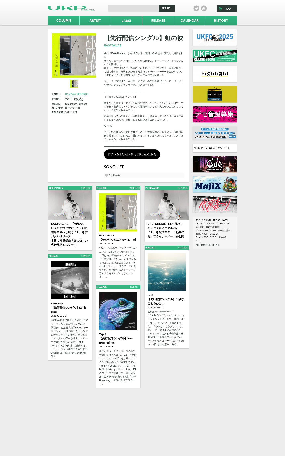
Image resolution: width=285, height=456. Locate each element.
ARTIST (216, 220)
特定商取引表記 (213, 227)
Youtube (204, 8)
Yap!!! (102, 334)
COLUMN (206, 220)
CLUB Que (215, 234)
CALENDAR (212, 224)
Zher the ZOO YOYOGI (206, 237)
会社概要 (200, 227)
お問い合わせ (202, 234)
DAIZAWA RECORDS (76, 94)
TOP (198, 220)
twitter (196, 8)
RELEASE (200, 224)
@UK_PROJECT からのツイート (212, 148)
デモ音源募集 (224, 230)
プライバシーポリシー (206, 230)
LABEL (225, 220)
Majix (198, 241)
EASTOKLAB (112, 45)
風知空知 (223, 237)
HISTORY (224, 224)
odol (150, 295)
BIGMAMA (57, 303)
